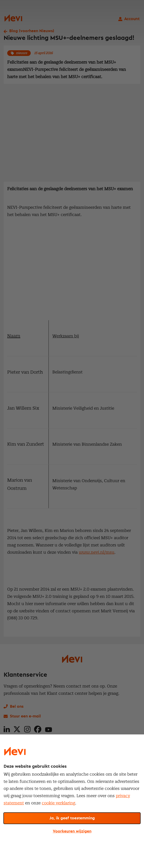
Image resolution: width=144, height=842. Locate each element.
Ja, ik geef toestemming (72, 818)
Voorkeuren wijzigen (72, 831)
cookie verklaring (58, 803)
